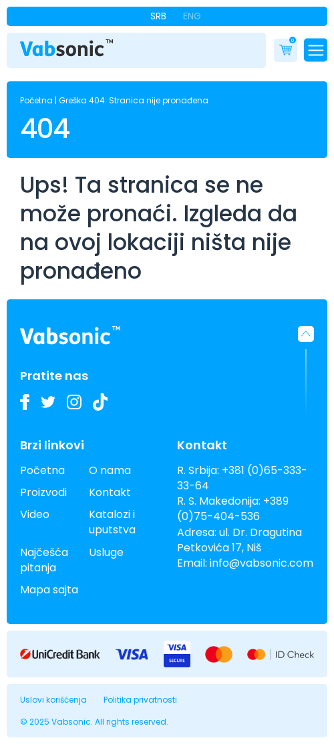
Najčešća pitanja (44, 560)
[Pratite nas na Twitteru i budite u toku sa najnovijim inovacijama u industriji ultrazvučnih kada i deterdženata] (48, 402)
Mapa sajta (49, 589)
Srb (158, 16)
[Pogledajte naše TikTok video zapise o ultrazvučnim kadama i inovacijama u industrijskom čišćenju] (100, 401)
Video (34, 514)
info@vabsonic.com (261, 563)
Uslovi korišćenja (53, 699)
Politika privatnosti (140, 699)
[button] (306, 370)
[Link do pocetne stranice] (67, 48)
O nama (110, 470)
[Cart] (285, 50)
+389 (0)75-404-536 (233, 508)
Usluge (106, 552)
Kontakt (110, 492)
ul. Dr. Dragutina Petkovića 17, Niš (239, 540)
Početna (36, 100)
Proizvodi (43, 492)
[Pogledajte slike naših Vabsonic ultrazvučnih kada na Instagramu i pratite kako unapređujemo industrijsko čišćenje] (74, 402)
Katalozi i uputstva (112, 522)
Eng (192, 16)
